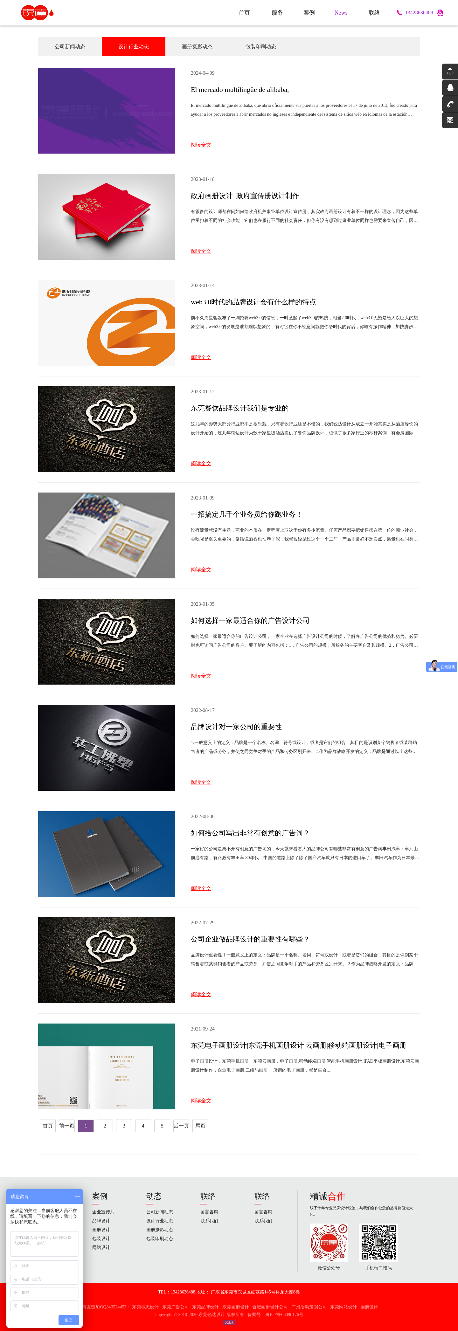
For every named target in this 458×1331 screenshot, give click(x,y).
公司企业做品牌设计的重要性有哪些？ (250, 939)
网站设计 (101, 1247)
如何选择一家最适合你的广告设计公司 (250, 620)
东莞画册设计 (235, 1307)
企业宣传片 (103, 1212)
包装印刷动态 (261, 46)
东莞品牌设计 (205, 1307)
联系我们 (209, 1220)
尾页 (200, 1125)
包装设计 (101, 1238)
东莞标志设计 (145, 1307)
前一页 (66, 1125)
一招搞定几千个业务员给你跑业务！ (247, 514)
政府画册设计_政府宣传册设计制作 (245, 196)
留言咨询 (209, 1212)
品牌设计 (101, 1220)
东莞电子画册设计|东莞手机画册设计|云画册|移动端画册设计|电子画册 (298, 1045)
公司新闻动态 (70, 46)
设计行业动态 (133, 46)
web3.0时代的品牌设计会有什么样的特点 (253, 302)
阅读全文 (201, 145)
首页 (48, 1125)
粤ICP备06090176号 (284, 1314)
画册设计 (101, 1229)
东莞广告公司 (175, 1307)
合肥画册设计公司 (270, 1307)
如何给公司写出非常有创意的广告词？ (250, 833)
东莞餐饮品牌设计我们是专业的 (240, 408)
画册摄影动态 (197, 46)
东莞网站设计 (343, 1307)
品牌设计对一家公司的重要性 (236, 727)
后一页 (181, 1125)
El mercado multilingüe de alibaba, (240, 89)
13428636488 (419, 12)
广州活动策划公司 (309, 1307)
